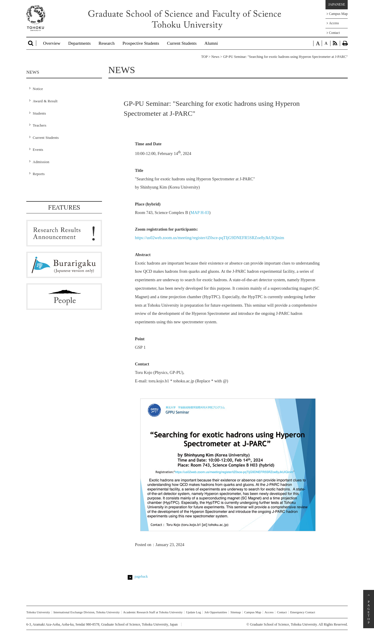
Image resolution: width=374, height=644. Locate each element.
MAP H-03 (200, 212)
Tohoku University (38, 612)
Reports (39, 174)
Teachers (39, 125)
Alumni (211, 43)
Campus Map (337, 14)
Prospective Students (140, 43)
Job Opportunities (216, 612)
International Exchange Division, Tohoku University (86, 612)
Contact (333, 33)
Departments (79, 43)
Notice (38, 89)
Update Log (193, 612)
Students (39, 113)
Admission (41, 162)
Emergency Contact (302, 612)
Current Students (182, 43)
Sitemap (236, 612)
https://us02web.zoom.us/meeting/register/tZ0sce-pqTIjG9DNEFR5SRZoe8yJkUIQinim (209, 237)
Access (333, 23)
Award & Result (45, 101)
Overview (51, 43)
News (215, 57)
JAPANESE (336, 4)
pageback (141, 576)
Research (106, 43)
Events (38, 150)
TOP (204, 57)
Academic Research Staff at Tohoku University (153, 612)
